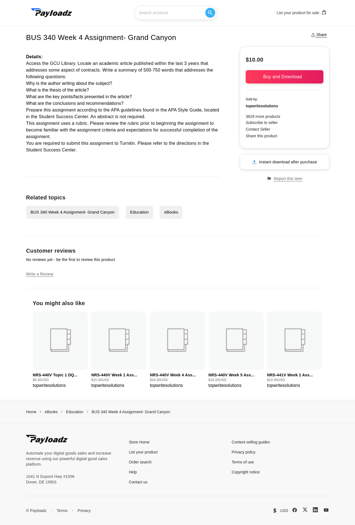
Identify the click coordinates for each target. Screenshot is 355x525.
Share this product (261, 136)
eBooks (171, 212)
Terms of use (243, 462)
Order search (140, 462)
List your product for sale (302, 12)
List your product (143, 452)
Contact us (138, 482)
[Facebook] (294, 510)
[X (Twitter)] (305, 509)
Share (319, 34)
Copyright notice (246, 472)
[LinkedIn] (315, 509)
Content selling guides (251, 442)
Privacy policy (243, 452)
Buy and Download (284, 76)
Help (133, 472)
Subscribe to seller (262, 122)
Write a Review (39, 274)
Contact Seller (258, 129)
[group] (60, 350)
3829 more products (263, 116)
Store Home (139, 442)
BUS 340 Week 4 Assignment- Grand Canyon (73, 212)
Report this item (284, 178)
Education (139, 212)
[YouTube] (326, 510)
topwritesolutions (262, 106)
